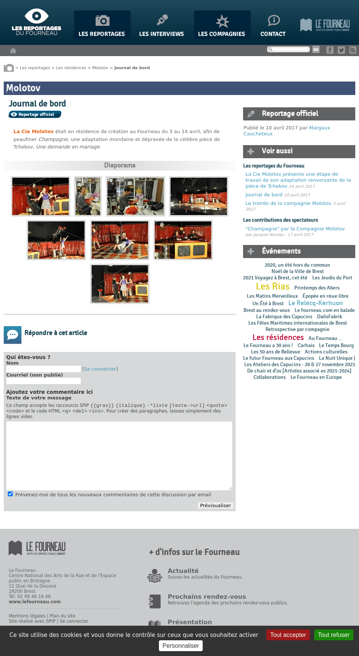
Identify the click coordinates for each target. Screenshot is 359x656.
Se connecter (100, 369)
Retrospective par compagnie (297, 329)
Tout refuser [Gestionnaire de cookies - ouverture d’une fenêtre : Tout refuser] (333, 635)
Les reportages (35, 67)
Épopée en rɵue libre (326, 296)
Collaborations (270, 377)
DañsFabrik (329, 316)
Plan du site (62, 618)
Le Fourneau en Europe (316, 377)
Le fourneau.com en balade (325, 310)
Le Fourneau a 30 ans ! (268, 345)
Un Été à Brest (268, 303)
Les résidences (71, 67)
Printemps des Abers (317, 288)
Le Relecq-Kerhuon (315, 303)
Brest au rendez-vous (266, 310)
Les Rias (272, 286)
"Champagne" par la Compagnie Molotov (295, 229)
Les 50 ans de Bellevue (275, 352)
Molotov (100, 67)
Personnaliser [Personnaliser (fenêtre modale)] (181, 646)
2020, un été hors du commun (297, 265)
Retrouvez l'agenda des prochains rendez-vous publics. (228, 605)
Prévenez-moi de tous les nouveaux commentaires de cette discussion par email (113, 497)
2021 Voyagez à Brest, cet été (275, 278)
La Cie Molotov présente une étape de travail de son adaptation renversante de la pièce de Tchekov (298, 179)
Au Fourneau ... (326, 338)
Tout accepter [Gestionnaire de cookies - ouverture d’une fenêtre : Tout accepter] (288, 635)
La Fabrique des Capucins (284, 316)
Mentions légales (27, 618)
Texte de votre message (39, 398)
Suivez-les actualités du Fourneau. (205, 579)
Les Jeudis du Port (332, 278)
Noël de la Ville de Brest (297, 271)
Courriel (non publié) (34, 375)
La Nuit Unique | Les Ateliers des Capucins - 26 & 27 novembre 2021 (299, 361)
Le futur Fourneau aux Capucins (278, 358)
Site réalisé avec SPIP (32, 623)
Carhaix (306, 345)
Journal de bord (264, 194)
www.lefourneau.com (35, 604)
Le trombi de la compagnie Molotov (289, 203)
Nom (12, 363)
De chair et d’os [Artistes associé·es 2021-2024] (299, 371)
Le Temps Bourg (337, 345)
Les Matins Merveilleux (272, 296)
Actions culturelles (326, 352)
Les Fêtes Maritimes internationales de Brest (297, 323)
